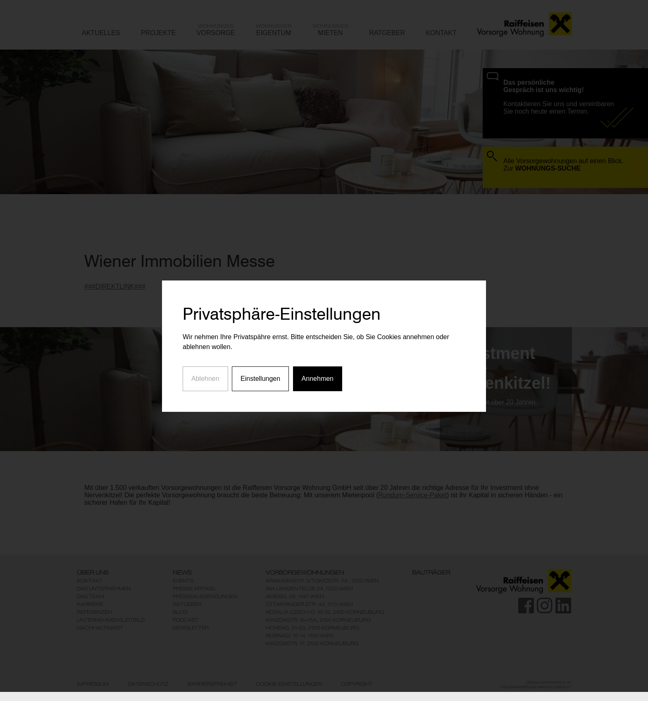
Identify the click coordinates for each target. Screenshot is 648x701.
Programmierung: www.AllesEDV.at (535, 687)
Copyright (356, 684)
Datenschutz (148, 684)
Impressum (93, 684)
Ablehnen (205, 367)
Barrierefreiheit (212, 684)
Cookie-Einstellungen (289, 684)
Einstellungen (260, 367)
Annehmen (318, 367)
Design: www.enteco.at (548, 682)
